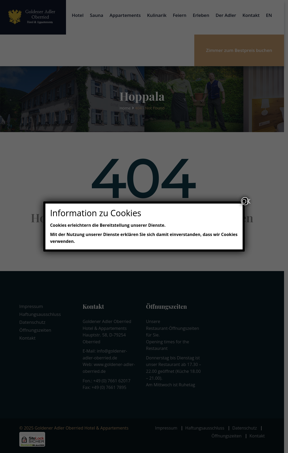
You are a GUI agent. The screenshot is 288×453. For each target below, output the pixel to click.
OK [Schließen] (245, 201)
